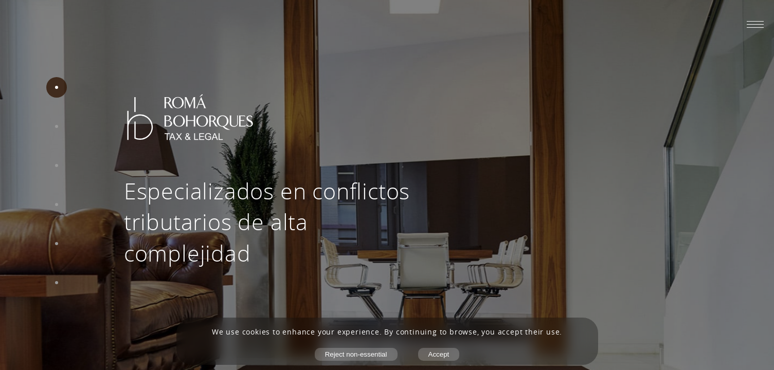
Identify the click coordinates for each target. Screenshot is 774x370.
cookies (256, 332)
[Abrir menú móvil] (755, 24)
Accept (438, 354)
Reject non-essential (356, 354)
